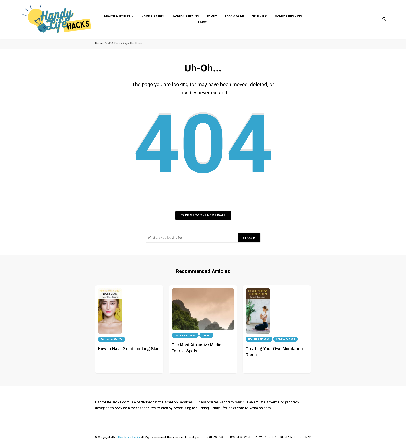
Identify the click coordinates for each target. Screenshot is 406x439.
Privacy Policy (265, 437)
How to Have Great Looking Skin (128, 348)
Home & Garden (153, 16)
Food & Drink (234, 16)
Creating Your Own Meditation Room (274, 351)
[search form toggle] (384, 19)
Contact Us (215, 437)
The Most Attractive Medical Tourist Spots (198, 347)
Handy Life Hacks (129, 437)
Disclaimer (288, 437)
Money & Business (288, 16)
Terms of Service (239, 437)
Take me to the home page (203, 215)
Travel (203, 22)
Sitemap (305, 437)
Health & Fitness (117, 16)
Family (212, 16)
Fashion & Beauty (186, 16)
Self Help (259, 16)
